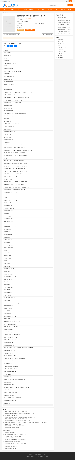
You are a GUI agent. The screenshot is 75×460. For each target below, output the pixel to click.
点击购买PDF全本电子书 (29, 29)
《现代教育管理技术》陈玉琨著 (11, 441)
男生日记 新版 (61, 57)
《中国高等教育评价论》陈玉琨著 (11, 436)
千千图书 (11, 6)
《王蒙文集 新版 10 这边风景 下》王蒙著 (13, 425)
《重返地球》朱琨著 (8, 432)
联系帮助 (9, 1)
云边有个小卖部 (61, 43)
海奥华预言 (60, 39)
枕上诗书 (60, 55)
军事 (18, 9)
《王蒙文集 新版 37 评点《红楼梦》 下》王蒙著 (14, 418)
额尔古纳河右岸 (61, 41)
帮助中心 (39, 454)
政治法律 (63, 9)
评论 (15, 45)
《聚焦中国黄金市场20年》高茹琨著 (12, 444)
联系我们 (30, 454)
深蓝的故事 (60, 49)
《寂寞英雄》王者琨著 (9, 448)
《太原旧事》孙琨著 (8, 437)
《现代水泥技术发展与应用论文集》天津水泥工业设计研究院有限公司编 (19, 413)
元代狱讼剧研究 (49, 34)
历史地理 (37, 9)
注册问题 (35, 454)
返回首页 (4, 1)
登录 (67, 1)
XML (44, 457)
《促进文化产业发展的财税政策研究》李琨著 (13, 439)
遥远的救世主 (61, 45)
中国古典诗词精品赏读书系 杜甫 (13, 34)
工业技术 (57, 9)
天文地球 (50, 9)
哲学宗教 (44, 9)
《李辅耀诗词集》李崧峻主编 (10, 427)
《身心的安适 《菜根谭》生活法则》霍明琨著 (13, 443)
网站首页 (5, 9)
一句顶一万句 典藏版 (62, 51)
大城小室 (60, 53)
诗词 (8, 45)
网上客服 (44, 454)
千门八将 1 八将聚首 (62, 47)
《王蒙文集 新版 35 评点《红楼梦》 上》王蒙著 (14, 411)
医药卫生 (31, 9)
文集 (12, 45)
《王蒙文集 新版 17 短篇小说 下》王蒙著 (13, 424)
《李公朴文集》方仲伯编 (9, 415)
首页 (7, 12)
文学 (10, 12)
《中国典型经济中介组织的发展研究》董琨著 (13, 434)
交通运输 (12, 9)
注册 (71, 1)
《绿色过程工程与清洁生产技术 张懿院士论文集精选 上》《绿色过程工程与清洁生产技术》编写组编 (25, 422)
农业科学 (25, 9)
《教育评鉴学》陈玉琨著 (9, 446)
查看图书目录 (20, 29)
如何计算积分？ (29, 18)
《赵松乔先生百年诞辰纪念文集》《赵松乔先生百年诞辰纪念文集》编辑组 (19, 417)
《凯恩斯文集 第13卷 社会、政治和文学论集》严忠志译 (16, 420)
